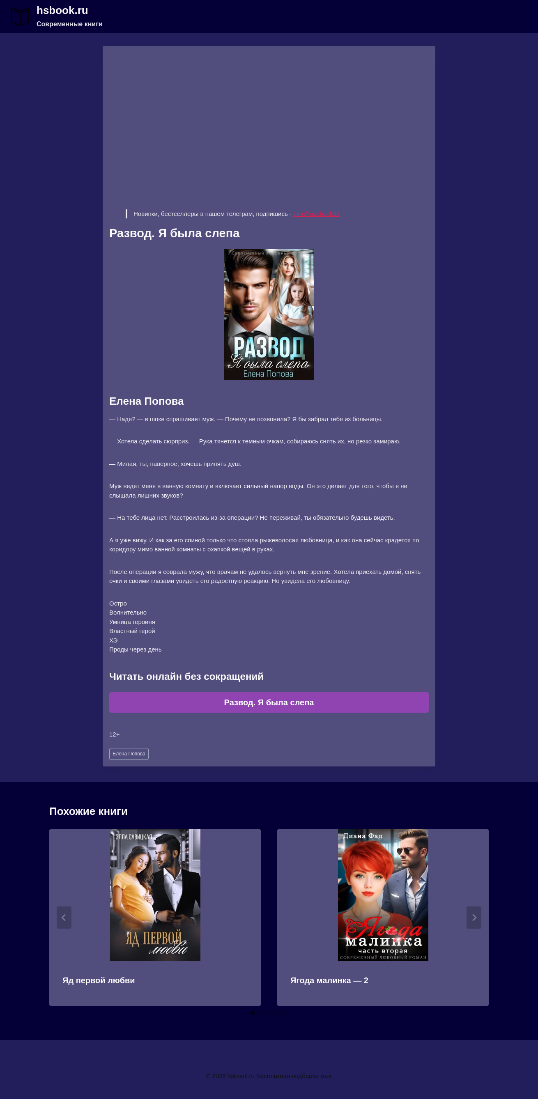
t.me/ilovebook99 (316, 213)
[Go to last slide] (64, 917)
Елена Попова (129, 754)
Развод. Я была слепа (269, 702)
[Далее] (474, 917)
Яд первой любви (98, 980)
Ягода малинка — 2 (329, 980)
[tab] (253, 1013)
